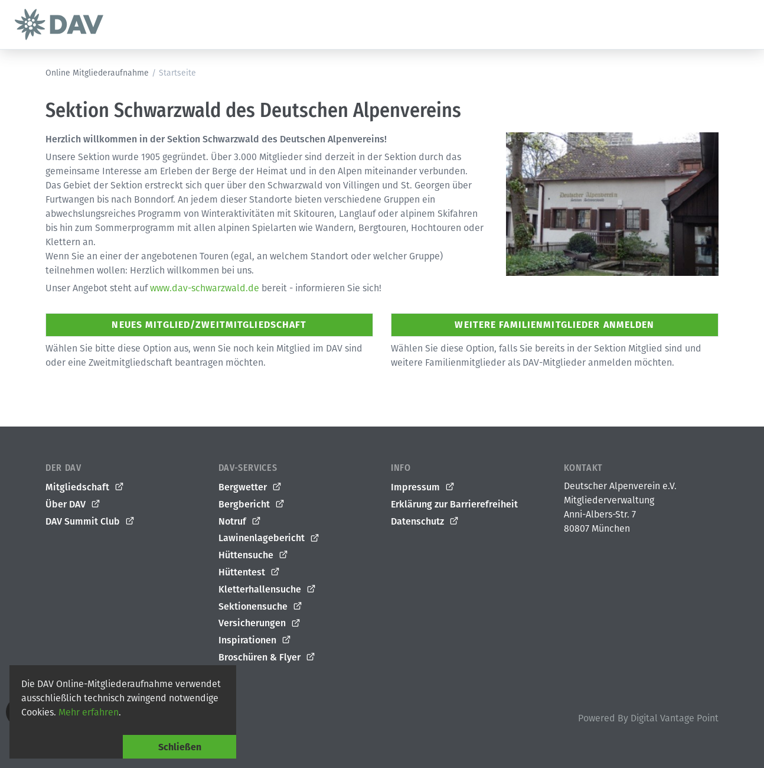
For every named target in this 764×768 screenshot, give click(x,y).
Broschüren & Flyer (267, 657)
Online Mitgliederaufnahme (97, 73)
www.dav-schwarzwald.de (204, 288)
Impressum (423, 487)
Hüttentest (249, 572)
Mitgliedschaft (85, 487)
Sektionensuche (260, 607)
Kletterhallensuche (267, 589)
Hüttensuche (253, 555)
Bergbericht (251, 504)
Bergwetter (250, 487)
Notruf (240, 522)
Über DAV (73, 504)
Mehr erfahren (88, 712)
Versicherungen (259, 623)
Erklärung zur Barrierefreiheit (454, 504)
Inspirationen (255, 640)
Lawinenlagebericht (269, 538)
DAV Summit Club (90, 522)
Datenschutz (425, 522)
